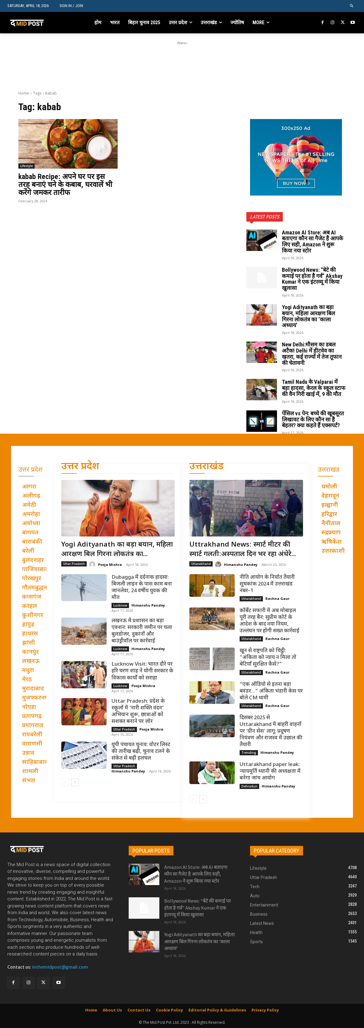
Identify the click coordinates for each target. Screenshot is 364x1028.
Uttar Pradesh (74, 564)
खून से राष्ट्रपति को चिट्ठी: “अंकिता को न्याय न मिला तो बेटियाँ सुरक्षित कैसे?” (268, 658)
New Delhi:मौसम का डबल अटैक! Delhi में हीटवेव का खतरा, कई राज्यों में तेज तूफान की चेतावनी (312, 353)
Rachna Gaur (277, 598)
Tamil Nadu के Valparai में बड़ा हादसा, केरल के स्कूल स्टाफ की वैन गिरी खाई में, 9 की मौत (313, 388)
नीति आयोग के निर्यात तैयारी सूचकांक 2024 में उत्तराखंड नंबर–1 (267, 584)
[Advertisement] (182, 60)
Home (23, 93)
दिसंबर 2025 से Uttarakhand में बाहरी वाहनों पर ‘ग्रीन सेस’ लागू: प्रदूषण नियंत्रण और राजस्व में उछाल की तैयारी (271, 731)
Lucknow (120, 605)
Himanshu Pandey (148, 605)
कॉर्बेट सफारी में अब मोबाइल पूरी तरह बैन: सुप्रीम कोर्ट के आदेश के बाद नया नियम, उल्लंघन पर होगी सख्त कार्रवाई (269, 620)
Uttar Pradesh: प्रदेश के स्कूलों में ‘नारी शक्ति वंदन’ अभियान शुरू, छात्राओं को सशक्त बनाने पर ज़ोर (138, 711)
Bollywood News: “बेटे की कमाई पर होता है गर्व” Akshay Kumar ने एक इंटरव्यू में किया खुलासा (312, 279)
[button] (352, 6)
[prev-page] (65, 783)
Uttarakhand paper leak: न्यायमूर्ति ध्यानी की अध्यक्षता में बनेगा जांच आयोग (270, 772)
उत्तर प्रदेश (80, 467)
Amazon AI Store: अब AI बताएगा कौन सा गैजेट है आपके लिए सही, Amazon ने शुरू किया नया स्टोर (312, 241)
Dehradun (249, 786)
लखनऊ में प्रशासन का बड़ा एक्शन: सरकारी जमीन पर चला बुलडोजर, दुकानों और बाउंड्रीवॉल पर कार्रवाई (142, 631)
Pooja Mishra (110, 564)
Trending (248, 753)
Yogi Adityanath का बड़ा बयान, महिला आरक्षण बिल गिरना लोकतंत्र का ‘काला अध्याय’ (308, 316)
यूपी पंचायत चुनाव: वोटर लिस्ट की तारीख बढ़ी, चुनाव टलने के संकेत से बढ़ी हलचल (141, 752)
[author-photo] (93, 564)
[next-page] (75, 783)
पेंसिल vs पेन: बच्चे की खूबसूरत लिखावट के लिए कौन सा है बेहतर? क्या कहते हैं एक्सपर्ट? (313, 419)
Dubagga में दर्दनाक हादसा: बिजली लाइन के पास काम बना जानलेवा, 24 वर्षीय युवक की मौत (142, 587)
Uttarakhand (201, 564)
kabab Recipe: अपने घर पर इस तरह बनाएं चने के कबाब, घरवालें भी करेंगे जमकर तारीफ (65, 184)
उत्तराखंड (206, 467)
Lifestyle (26, 166)
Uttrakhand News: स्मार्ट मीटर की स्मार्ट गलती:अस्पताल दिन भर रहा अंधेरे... (242, 549)
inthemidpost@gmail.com (60, 967)
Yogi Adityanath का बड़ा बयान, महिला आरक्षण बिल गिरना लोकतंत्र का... (117, 549)
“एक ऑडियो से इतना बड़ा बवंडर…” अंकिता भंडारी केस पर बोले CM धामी (271, 691)
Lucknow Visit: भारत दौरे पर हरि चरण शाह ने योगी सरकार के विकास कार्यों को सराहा (142, 671)
